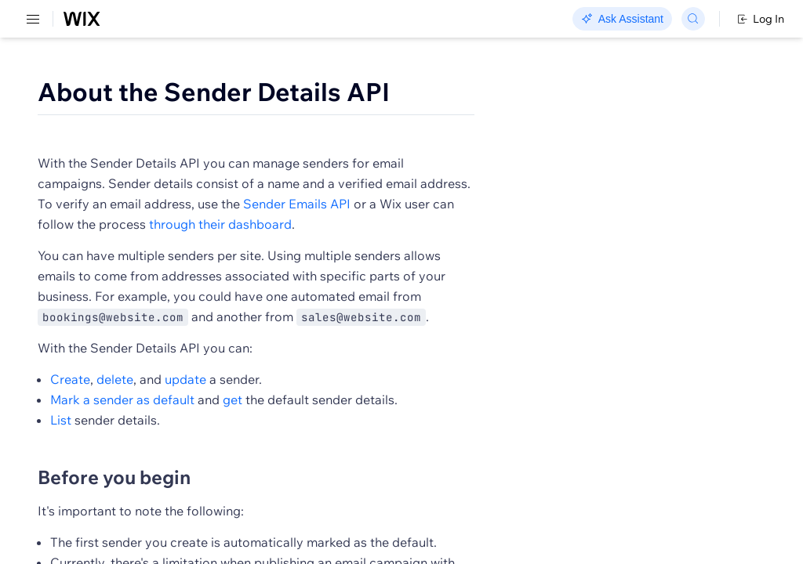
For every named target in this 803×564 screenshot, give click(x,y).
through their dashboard (328, 271)
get (452, 467)
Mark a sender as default (342, 467)
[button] (316, 147)
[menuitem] (109, 76)
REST (58, 91)
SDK (160, 91)
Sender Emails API (311, 250)
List (280, 487)
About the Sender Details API (433, 91)
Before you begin (333, 544)
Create (290, 446)
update (405, 446)
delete (334, 446)
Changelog (541, 20)
